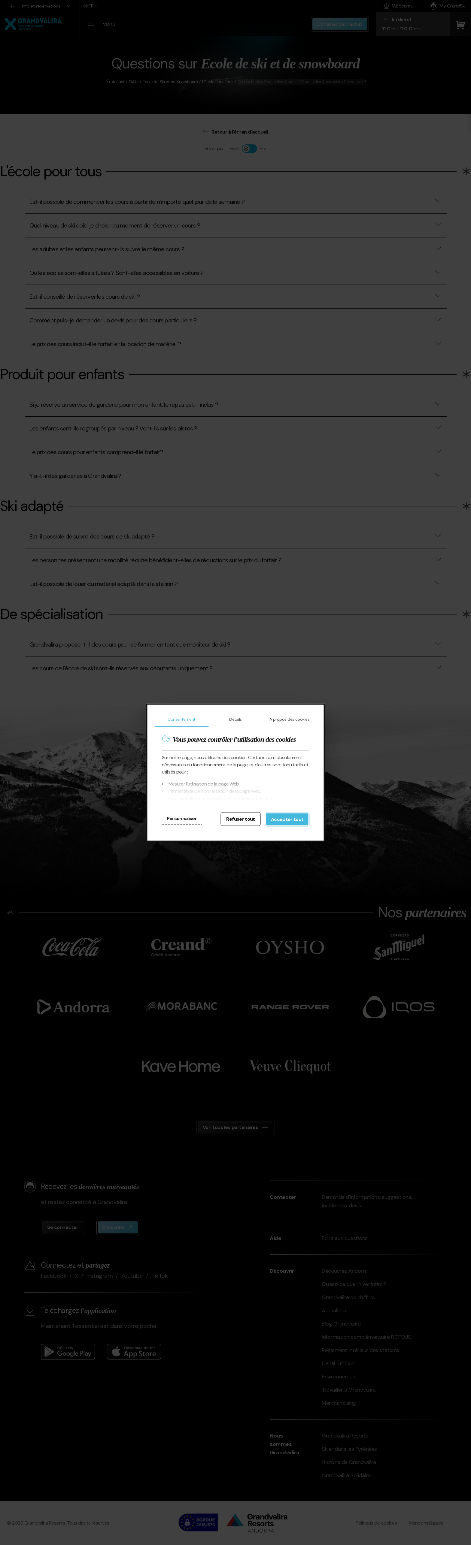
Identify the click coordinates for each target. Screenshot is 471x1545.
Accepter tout (287, 819)
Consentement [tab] (181, 719)
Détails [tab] (235, 719)
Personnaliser (182, 818)
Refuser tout (240, 819)
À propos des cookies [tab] (289, 719)
